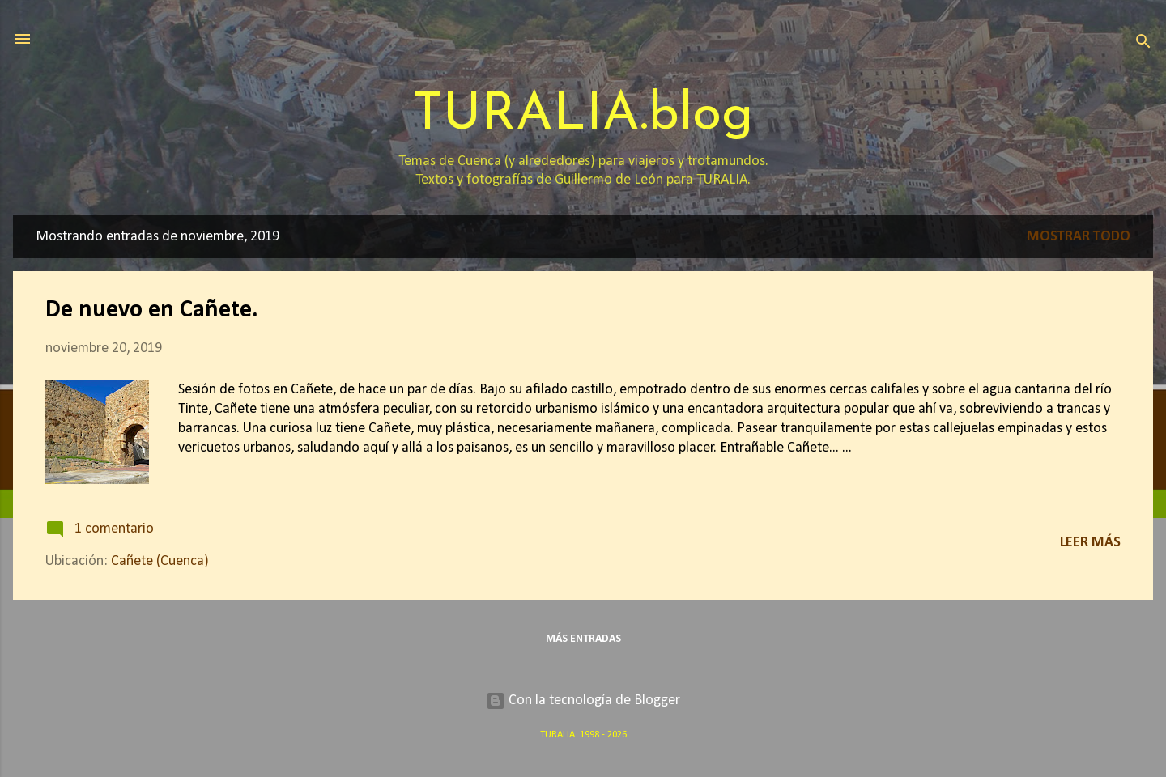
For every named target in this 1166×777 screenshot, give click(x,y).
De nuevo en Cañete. (151, 310)
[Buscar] (1143, 44)
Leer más (1090, 542)
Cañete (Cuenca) (160, 561)
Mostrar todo (1078, 236)
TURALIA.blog (583, 115)
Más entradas (583, 639)
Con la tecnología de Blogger (583, 700)
